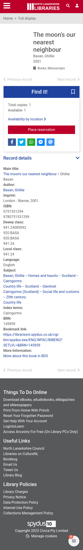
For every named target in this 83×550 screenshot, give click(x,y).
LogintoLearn (13, 426)
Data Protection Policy (20, 502)
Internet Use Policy (18, 508)
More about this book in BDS (25, 356)
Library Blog (12, 475)
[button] (73, 92)
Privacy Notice (14, 497)
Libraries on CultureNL (20, 454)
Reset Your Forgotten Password (28, 416)
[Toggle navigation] (7, 5)
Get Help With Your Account (25, 421)
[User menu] (77, 6)
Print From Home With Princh (26, 410)
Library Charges (15, 492)
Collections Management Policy (28, 513)
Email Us (10, 464)
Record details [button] (17, 158)
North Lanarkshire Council (23, 448)
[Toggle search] (68, 6)
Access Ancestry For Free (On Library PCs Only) (40, 432)
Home (8, 18)
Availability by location (27, 119)
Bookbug (10, 459)
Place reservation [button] (51, 129)
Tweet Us (10, 470)
